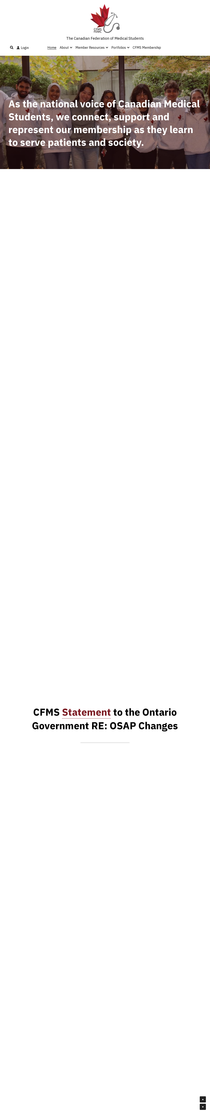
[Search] (11, 47)
